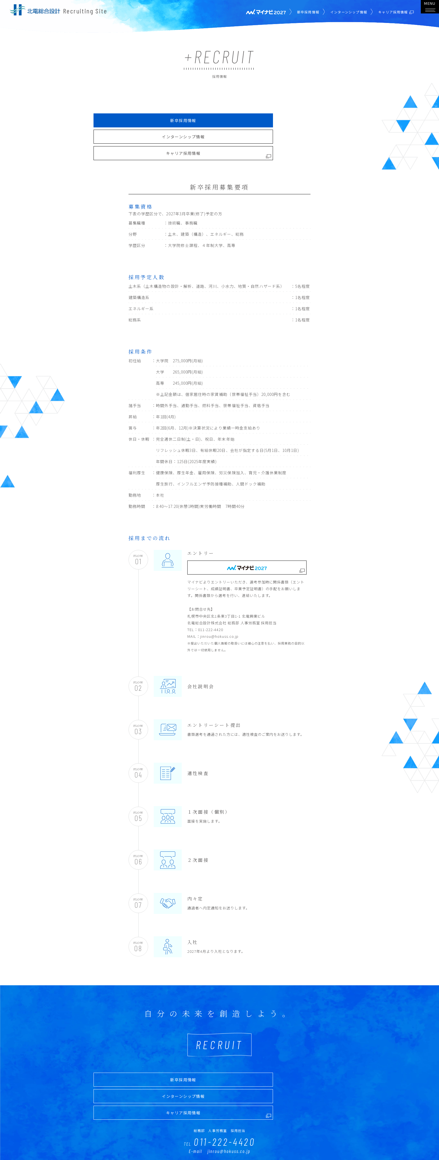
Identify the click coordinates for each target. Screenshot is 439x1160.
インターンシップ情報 (342, 12)
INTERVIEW (178, 1139)
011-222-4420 (219, 1072)
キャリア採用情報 (305, 118)
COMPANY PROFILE (292, 1139)
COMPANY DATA (249, 1139)
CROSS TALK (212, 1139)
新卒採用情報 (302, 12)
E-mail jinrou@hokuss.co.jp (219, 1082)
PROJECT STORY (141, 1139)
